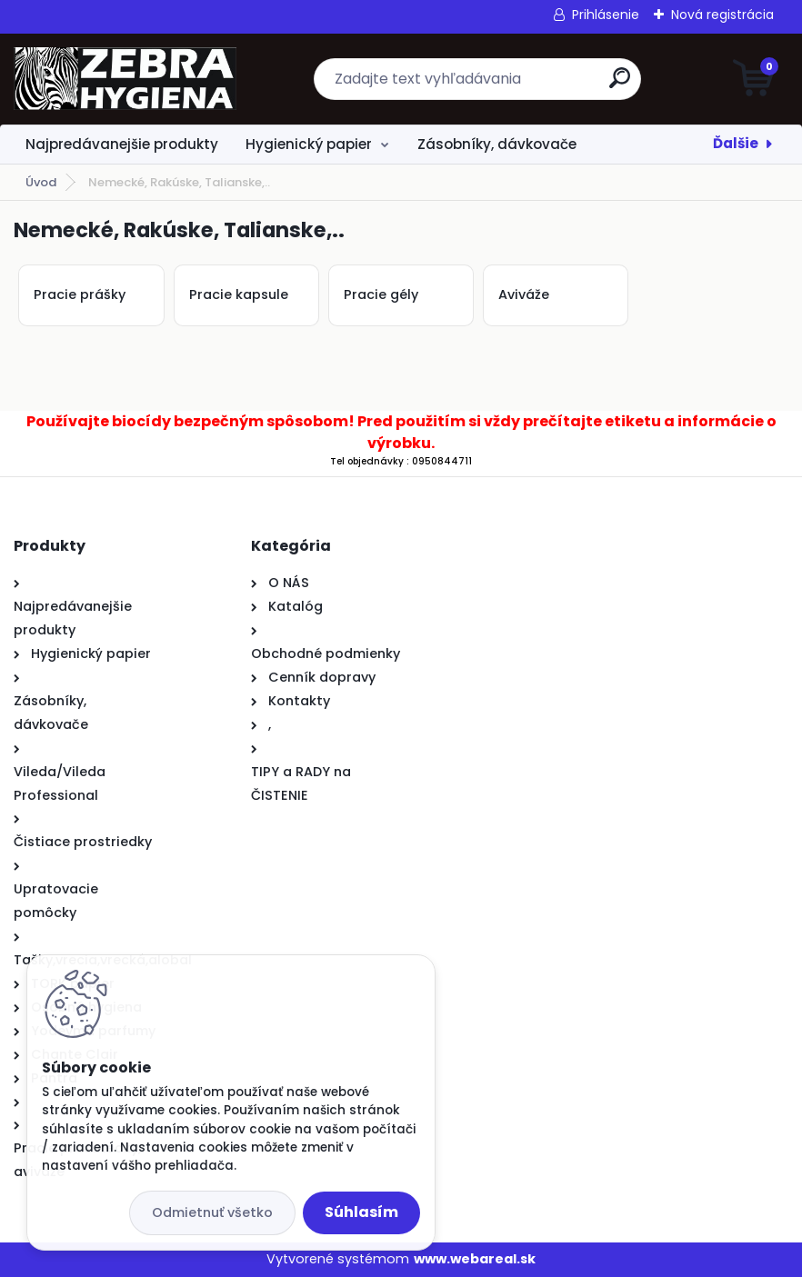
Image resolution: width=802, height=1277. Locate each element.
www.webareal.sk (475, 1259)
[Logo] (125, 79)
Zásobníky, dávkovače (496, 144)
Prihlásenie (605, 14)
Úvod (40, 182)
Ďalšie (735, 143)
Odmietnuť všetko (212, 1212)
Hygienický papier (309, 144)
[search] (619, 85)
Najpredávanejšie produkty (121, 144)
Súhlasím (361, 1212)
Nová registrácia (722, 14)
